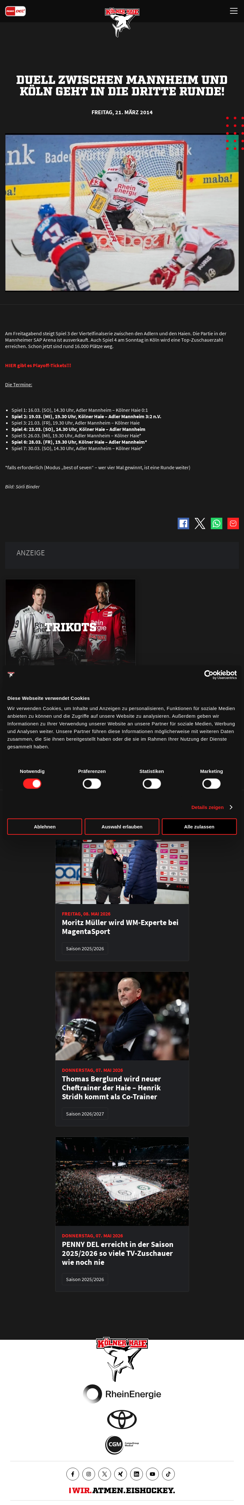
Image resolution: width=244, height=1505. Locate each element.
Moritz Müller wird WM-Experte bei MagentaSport (120, 927)
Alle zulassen (199, 826)
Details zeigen (207, 807)
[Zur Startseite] (122, 22)
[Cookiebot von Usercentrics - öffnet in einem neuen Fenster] (209, 675)
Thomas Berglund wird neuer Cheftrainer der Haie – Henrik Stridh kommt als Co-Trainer (111, 1087)
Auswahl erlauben (121, 826)
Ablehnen (44, 826)
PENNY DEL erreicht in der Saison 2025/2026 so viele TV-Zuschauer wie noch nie (118, 1253)
